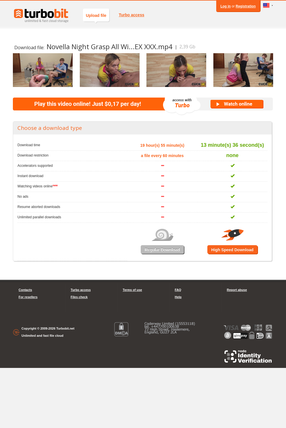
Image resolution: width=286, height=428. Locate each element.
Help (178, 297)
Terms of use (132, 290)
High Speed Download (232, 249)
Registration (246, 6)
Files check (79, 297)
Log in (226, 6)
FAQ (178, 290)
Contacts (25, 290)
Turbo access (131, 15)
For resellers (28, 297)
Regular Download (162, 249)
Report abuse (237, 290)
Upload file (96, 17)
